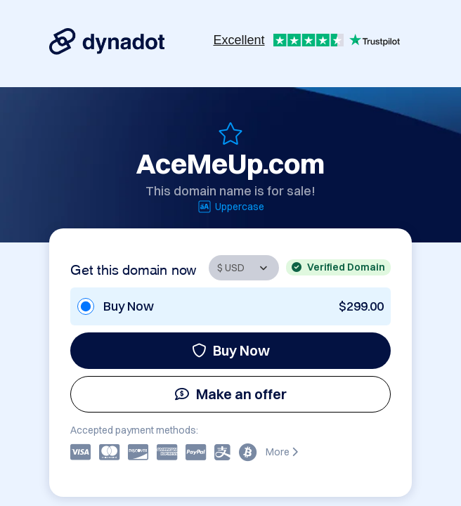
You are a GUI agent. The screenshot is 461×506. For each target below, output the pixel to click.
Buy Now (231, 350)
